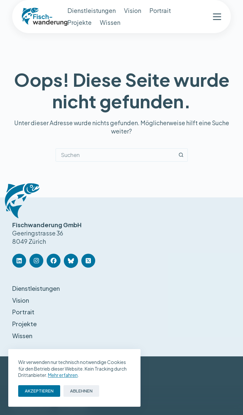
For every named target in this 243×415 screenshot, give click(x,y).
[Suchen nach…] (115, 155)
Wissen (110, 22)
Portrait (160, 10)
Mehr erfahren (63, 375)
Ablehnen (81, 390)
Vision (132, 10)
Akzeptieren (39, 390)
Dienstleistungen (91, 10)
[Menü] (217, 17)
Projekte (79, 22)
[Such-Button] (181, 155)
